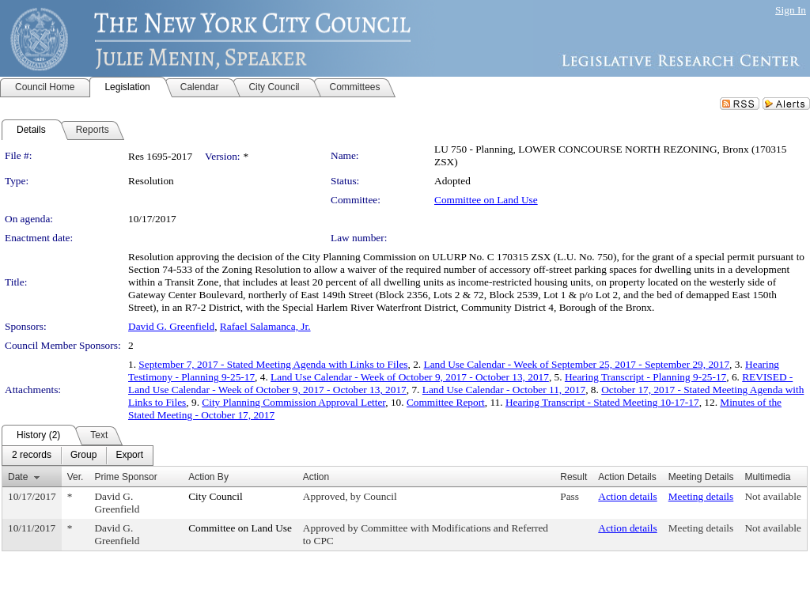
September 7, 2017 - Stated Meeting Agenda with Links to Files (272, 364)
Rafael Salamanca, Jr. (265, 326)
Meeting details (701, 496)
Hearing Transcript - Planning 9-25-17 (645, 377)
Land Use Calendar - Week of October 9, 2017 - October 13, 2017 (410, 377)
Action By (208, 476)
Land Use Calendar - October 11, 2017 (503, 389)
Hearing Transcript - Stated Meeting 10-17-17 (602, 402)
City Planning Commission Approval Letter (293, 402)
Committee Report (446, 402)
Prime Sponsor (125, 476)
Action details (627, 496)
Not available (772, 496)
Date (18, 476)
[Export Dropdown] (129, 455)
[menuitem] (31, 455)
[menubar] (77, 455)
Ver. (75, 476)
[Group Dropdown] (83, 455)
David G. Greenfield (171, 326)
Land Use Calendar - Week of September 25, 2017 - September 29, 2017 (577, 364)
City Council (215, 496)
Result (573, 476)
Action (316, 476)
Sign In (790, 10)
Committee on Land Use (486, 200)
